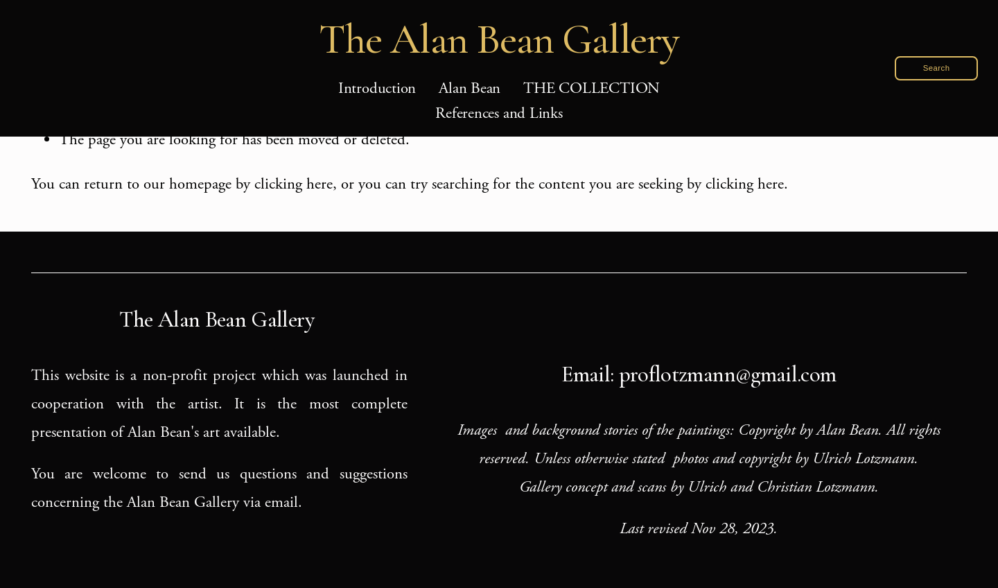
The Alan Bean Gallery (499, 39)
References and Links (498, 113)
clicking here (293, 184)
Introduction (377, 88)
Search (936, 68)
